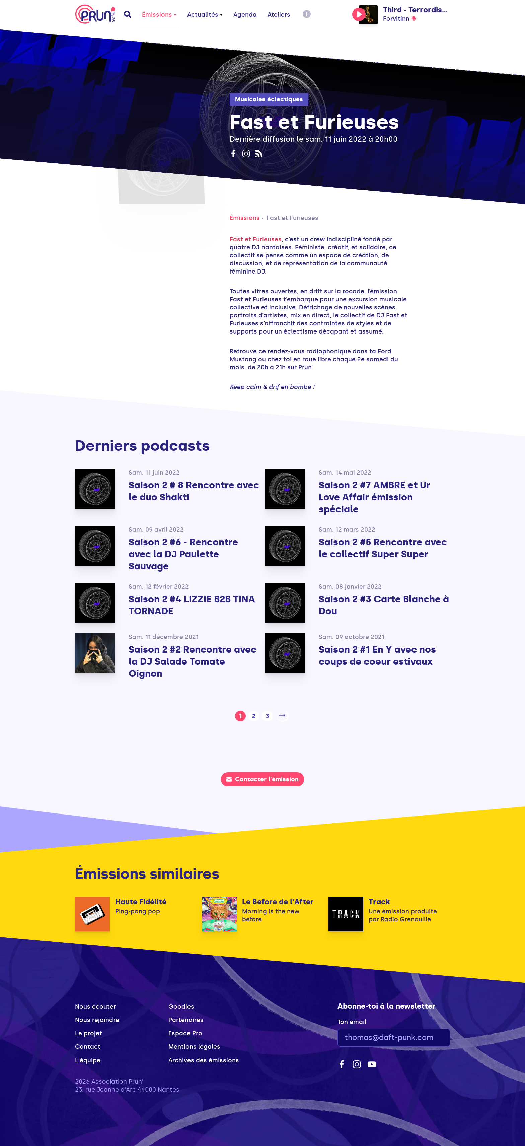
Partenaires (186, 1018)
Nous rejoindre (97, 1018)
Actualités (205, 14)
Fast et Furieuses (292, 218)
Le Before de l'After (278, 900)
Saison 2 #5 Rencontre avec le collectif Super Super (383, 548)
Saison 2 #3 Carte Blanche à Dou (384, 605)
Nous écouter (95, 1005)
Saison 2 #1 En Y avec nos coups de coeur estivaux (377, 655)
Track (379, 900)
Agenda (245, 14)
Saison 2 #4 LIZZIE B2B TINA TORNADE (192, 605)
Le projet (88, 1032)
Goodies (181, 1005)
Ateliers (279, 14)
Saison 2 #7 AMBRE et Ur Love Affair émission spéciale (374, 497)
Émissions (159, 14)
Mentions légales (194, 1045)
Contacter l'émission (262, 778)
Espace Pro (185, 1032)
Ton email (352, 1020)
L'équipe (87, 1059)
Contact (87, 1045)
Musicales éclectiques (269, 99)
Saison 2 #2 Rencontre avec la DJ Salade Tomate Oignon (192, 661)
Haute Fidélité (140, 900)
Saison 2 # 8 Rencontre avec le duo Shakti (194, 491)
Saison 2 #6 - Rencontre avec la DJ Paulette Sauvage (183, 554)
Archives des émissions (203, 1059)
